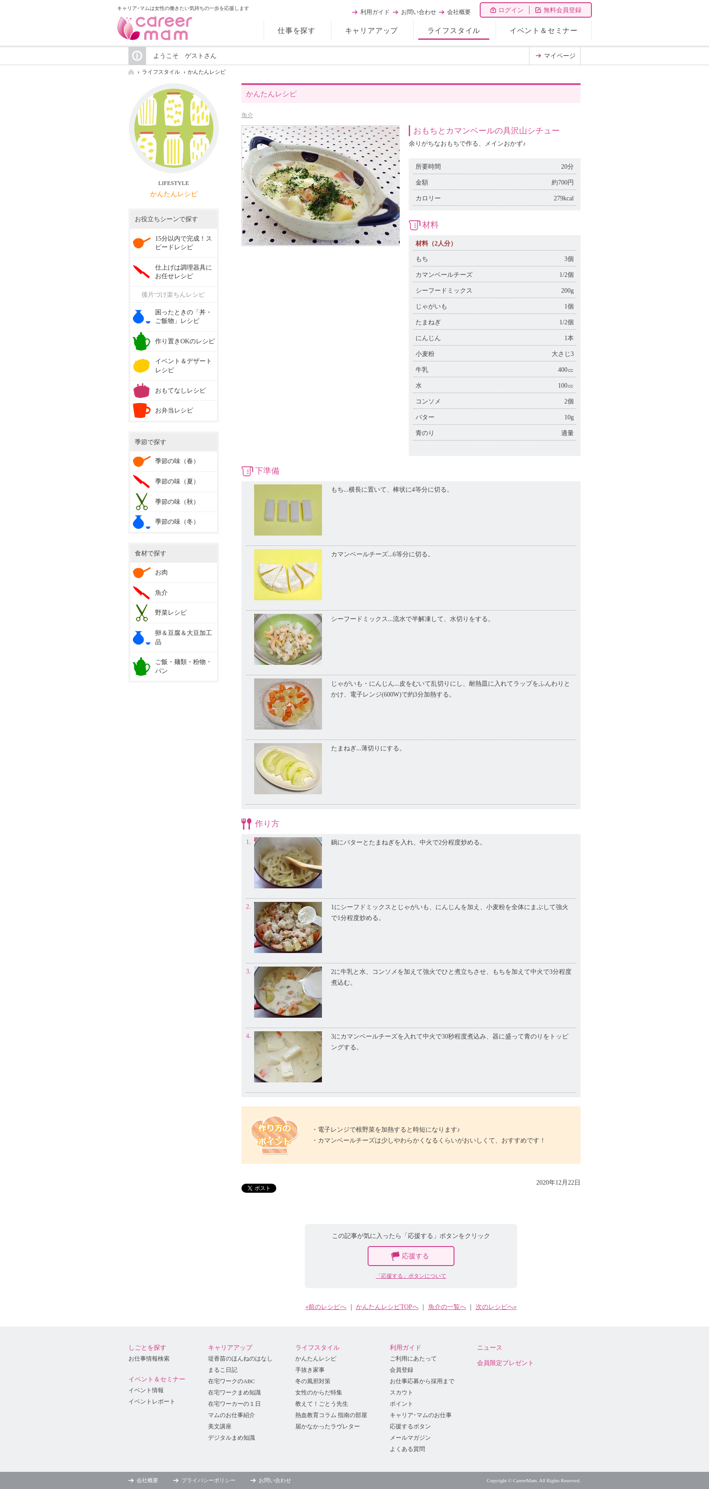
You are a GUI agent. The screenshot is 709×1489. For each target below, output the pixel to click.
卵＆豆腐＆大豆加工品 (183, 637)
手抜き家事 (310, 1370)
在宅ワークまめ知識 (234, 1392)
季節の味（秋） (177, 501)
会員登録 (401, 1370)
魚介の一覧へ (447, 1307)
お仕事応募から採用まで (422, 1381)
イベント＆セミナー (544, 30)
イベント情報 (146, 1390)
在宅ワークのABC (231, 1381)
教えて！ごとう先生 (321, 1404)
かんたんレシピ (207, 72)
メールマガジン (410, 1438)
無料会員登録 (562, 10)
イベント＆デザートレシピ (183, 366)
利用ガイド (375, 12)
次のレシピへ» (496, 1307)
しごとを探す (147, 1347)
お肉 (161, 572)
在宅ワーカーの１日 (234, 1404)
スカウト (401, 1392)
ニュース (489, 1347)
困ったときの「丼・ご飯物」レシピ (183, 317)
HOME (131, 72)
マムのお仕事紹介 (231, 1415)
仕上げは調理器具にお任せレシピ (183, 272)
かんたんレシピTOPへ (387, 1307)
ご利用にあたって (413, 1359)
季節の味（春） (177, 461)
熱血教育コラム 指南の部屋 (331, 1415)
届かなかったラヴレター (327, 1426)
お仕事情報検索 (149, 1359)
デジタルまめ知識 (231, 1438)
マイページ (560, 55)
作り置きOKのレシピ (185, 341)
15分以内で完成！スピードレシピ (183, 243)
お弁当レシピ (174, 410)
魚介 (247, 115)
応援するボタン (410, 1426)
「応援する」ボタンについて (411, 1276)
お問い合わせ (418, 12)
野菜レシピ (171, 612)
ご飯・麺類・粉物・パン (183, 666)
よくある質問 (407, 1449)
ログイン (511, 10)
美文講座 (220, 1426)
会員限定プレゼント (505, 1363)
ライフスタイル (454, 30)
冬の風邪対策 (313, 1381)
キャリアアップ (371, 30)
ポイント (401, 1404)
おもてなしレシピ (180, 390)
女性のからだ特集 (318, 1392)
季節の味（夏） (177, 481)
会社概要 (459, 12)
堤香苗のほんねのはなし (240, 1359)
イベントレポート (151, 1402)
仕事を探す (297, 30)
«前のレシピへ (325, 1307)
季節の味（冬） (177, 521)
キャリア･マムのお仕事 (421, 1415)
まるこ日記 (222, 1370)
